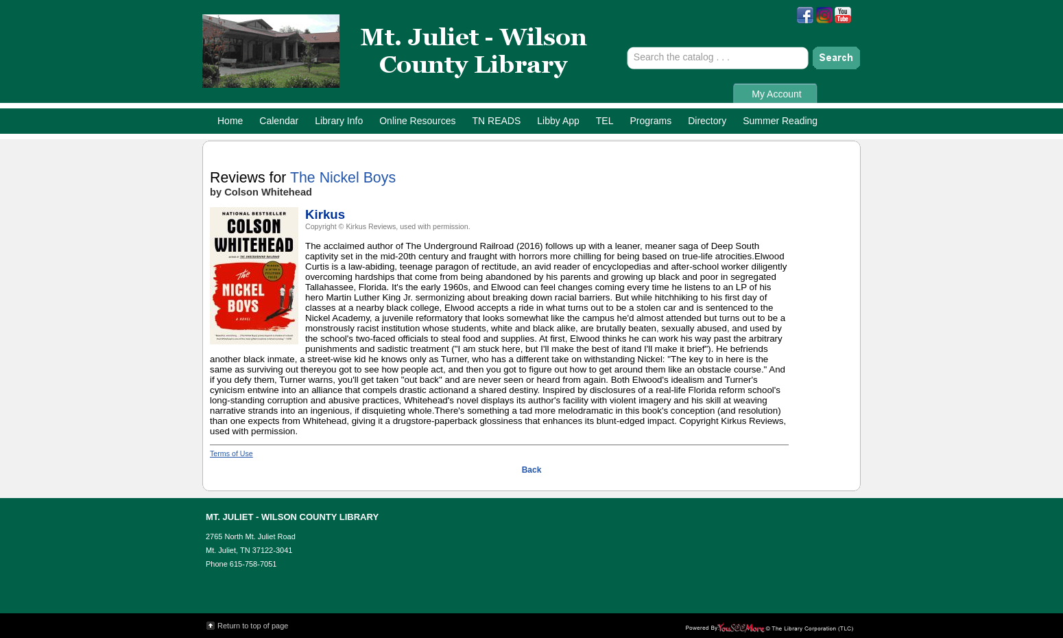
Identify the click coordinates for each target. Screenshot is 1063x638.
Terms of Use (231, 453)
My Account (776, 93)
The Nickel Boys (343, 177)
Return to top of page (252, 626)
